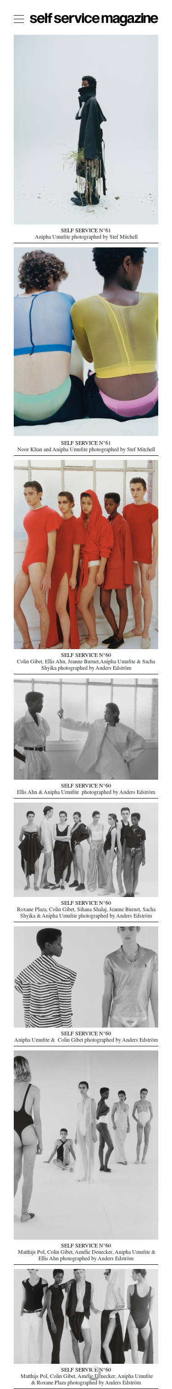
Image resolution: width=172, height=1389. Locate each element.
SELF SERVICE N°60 (86, 656)
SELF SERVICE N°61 (86, 231)
